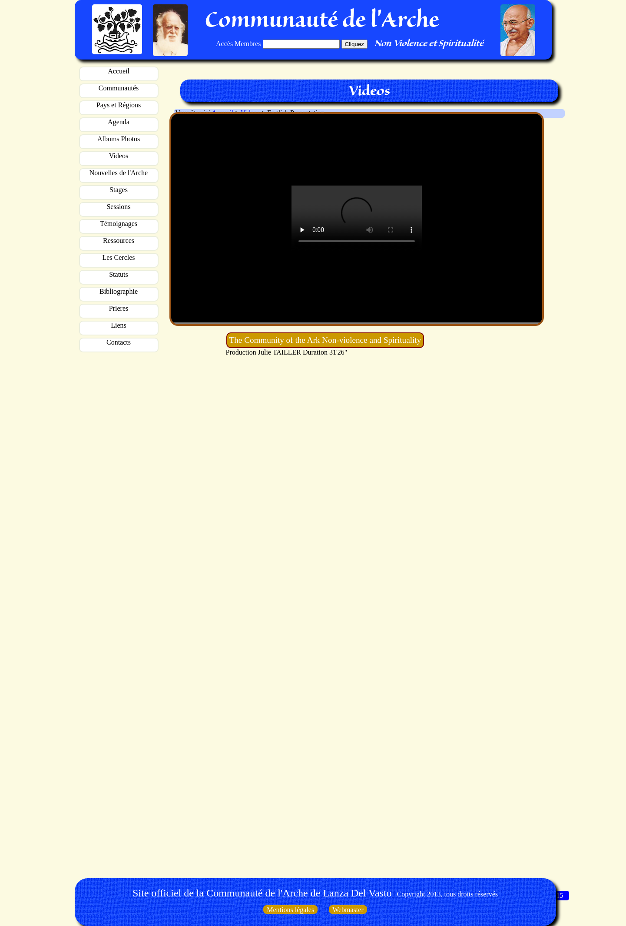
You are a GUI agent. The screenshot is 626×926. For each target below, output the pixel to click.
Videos (118, 155)
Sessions (118, 206)
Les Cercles (118, 257)
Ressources (118, 240)
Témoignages (118, 223)
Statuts (118, 274)
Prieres (118, 308)
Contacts (118, 342)
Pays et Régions (118, 105)
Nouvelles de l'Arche (118, 172)
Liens (118, 325)
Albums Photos (118, 139)
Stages (118, 189)
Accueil (118, 71)
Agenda (118, 122)
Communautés (119, 88)
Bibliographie (118, 291)
